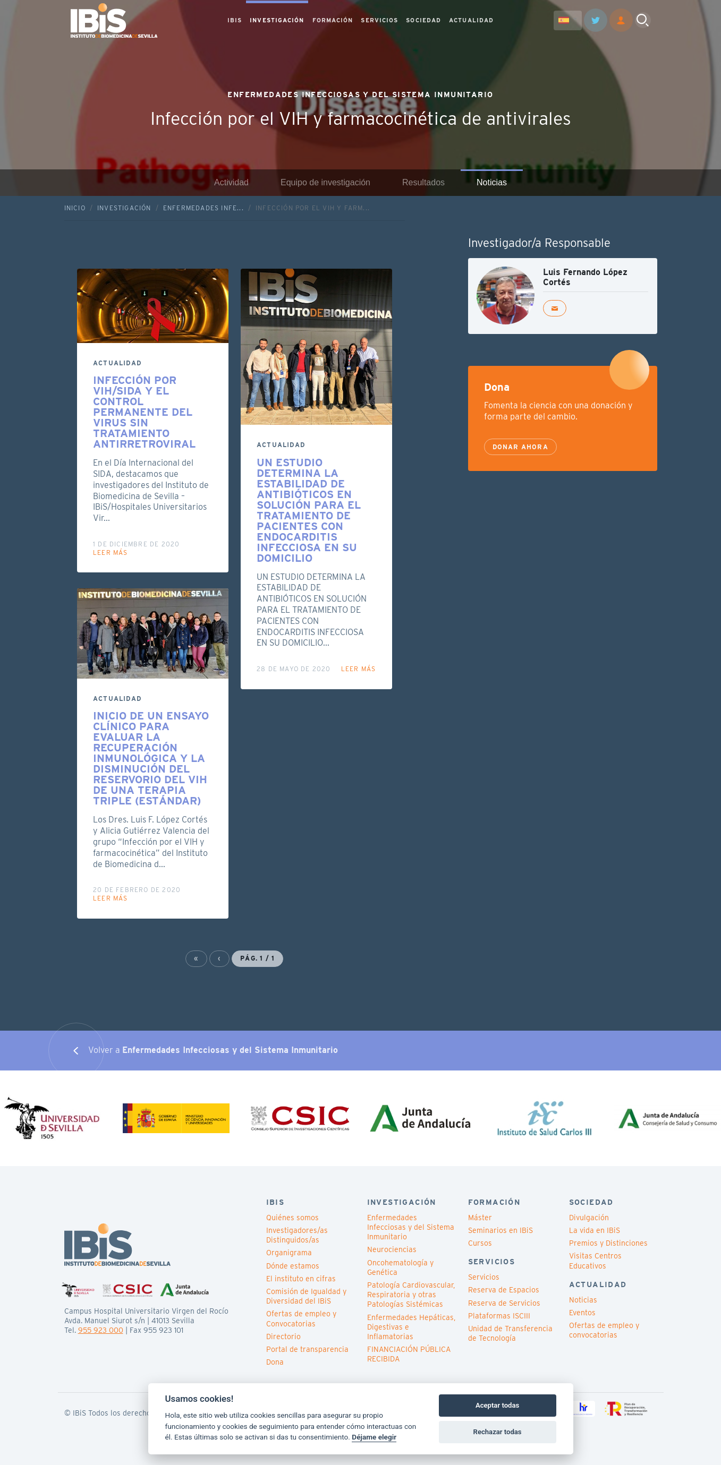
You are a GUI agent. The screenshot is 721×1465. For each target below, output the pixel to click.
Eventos (582, 1312)
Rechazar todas (497, 1432)
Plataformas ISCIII (499, 1316)
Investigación (124, 208)
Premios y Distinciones (608, 1243)
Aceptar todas (497, 1405)
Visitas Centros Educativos (595, 1261)
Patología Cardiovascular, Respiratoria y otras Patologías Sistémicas (411, 1294)
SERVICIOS (379, 20)
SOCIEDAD (423, 20)
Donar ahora (520, 447)
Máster (480, 1217)
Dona (275, 1362)
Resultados (423, 182)
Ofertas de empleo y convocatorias (604, 1330)
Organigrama (289, 1252)
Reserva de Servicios (504, 1303)
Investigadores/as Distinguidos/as (297, 1235)
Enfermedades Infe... (203, 208)
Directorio (283, 1336)
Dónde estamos (292, 1266)
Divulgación (589, 1217)
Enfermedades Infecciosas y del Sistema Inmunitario (410, 1227)
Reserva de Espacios (503, 1290)
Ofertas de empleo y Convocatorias (301, 1318)
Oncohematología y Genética (400, 1267)
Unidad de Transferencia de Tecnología (510, 1333)
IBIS (234, 20)
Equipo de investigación (325, 182)
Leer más (110, 552)
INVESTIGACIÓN (277, 20)
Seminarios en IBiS (500, 1230)
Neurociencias (392, 1249)
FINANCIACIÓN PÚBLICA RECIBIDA (409, 1354)
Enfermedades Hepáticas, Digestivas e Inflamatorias (411, 1327)
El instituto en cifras (301, 1278)
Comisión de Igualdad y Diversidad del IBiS (306, 1296)
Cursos (480, 1243)
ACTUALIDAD (471, 20)
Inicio (75, 208)
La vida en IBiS (594, 1230)
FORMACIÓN (332, 20)
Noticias (492, 182)
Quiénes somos (292, 1217)
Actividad (231, 182)
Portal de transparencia (307, 1349)
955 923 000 (100, 1330)
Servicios (483, 1277)
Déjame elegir (374, 1437)
